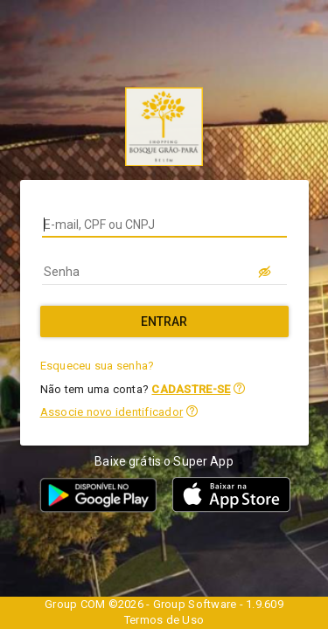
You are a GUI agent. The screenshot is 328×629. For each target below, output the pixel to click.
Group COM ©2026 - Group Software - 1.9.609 (164, 604)
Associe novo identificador (112, 411)
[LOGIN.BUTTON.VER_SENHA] (265, 271)
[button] (239, 388)
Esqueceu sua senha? (97, 365)
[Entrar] (164, 321)
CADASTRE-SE (190, 389)
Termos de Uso (164, 619)
